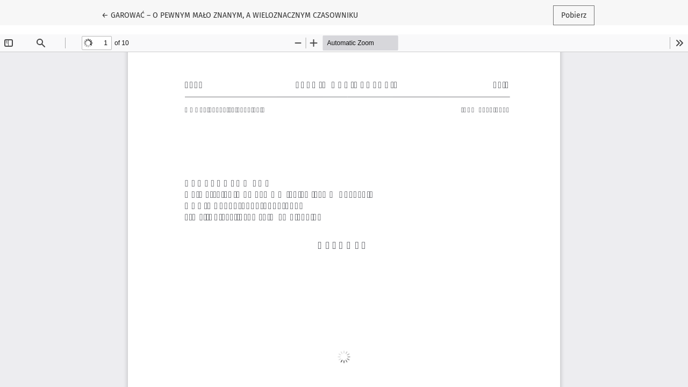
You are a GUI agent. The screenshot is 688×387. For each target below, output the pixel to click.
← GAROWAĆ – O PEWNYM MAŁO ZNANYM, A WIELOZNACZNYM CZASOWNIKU (230, 14)
